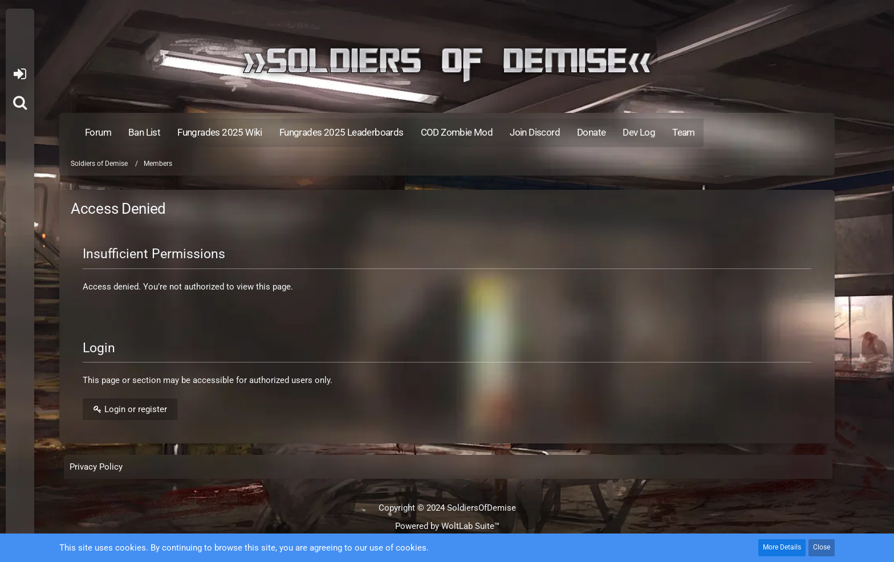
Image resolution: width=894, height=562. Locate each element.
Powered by (447, 526)
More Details (782, 547)
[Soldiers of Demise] (447, 65)
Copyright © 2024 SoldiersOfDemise (447, 508)
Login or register (20, 74)
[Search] (20, 102)
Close (821, 547)
